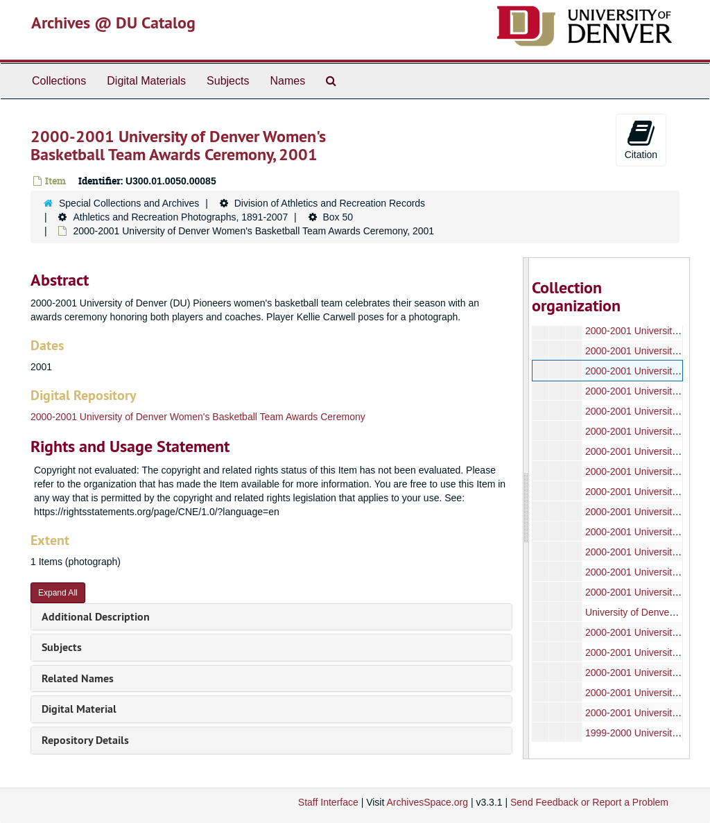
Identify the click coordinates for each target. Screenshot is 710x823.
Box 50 (338, 217)
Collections (59, 81)
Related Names (78, 678)
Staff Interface (328, 802)
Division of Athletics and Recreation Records (329, 203)
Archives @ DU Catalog (113, 22)
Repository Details (85, 740)
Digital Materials (146, 81)
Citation (641, 139)
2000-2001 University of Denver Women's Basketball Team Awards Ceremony (198, 416)
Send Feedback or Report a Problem (589, 802)
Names (287, 81)
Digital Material (79, 709)
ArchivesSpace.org (427, 802)
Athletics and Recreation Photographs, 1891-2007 (180, 217)
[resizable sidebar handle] (526, 508)
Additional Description (96, 616)
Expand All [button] (58, 593)
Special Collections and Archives (129, 203)
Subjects (228, 81)
